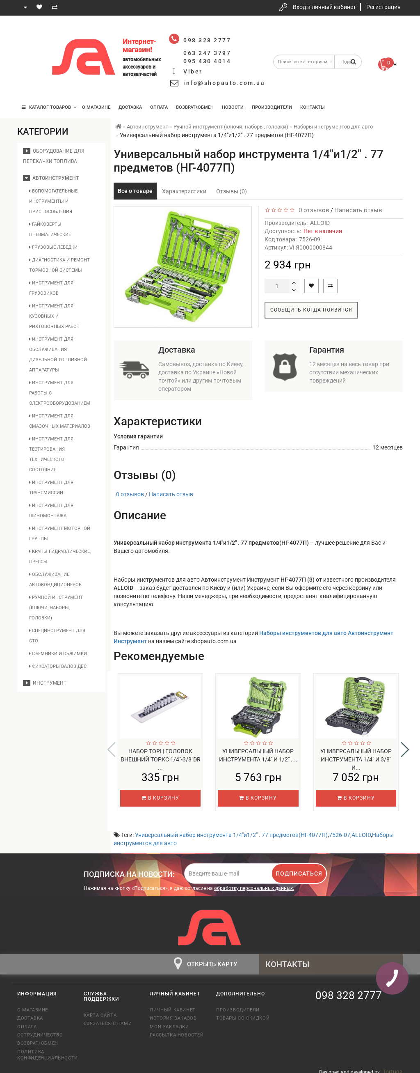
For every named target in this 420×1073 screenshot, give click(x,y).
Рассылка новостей (176, 1029)
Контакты (312, 107)
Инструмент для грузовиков (51, 288)
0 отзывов (312, 210)
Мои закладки (169, 1021)
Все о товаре (135, 191)
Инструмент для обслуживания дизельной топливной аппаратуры (58, 355)
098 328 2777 (30, 34)
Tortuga (393, 1066)
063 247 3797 (30, 58)
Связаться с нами (108, 1018)
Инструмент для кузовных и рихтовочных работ (54, 316)
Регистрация (383, 7)
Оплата (159, 107)
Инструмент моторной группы (59, 533)
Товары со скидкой (242, 1013)
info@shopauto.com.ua (224, 83)
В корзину (160, 798)
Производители (272, 107)
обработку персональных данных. (254, 883)
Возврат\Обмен (195, 107)
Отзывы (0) (231, 191)
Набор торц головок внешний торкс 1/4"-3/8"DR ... (161, 759)
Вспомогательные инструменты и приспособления (53, 201)
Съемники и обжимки (58, 653)
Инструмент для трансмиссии (51, 487)
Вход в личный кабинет (324, 7)
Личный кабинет (172, 1004)
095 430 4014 (31, 83)
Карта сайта (100, 1010)
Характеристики (184, 191)
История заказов (173, 1013)
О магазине (96, 107)
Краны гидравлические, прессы (60, 556)
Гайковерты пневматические (50, 229)
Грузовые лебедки (53, 247)
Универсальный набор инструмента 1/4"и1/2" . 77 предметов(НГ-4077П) (231, 829)
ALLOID (320, 223)
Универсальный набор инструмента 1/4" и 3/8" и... (356, 759)
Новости (233, 107)
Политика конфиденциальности (44, 1049)
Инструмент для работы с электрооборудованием (59, 393)
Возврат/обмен (37, 1038)
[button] (405, 747)
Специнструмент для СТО (57, 636)
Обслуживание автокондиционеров (55, 579)
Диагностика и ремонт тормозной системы (59, 265)
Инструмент (44, 683)
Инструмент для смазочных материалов (59, 421)
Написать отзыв (358, 210)
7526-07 (339, 829)
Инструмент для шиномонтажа (51, 510)
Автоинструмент (51, 178)
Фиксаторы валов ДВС (58, 666)
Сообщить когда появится (311, 310)
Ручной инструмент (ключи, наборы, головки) (56, 608)
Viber (193, 71)
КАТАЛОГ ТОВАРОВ (49, 107)
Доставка (130, 107)
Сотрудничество (40, 1029)
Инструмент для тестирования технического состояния (51, 454)
